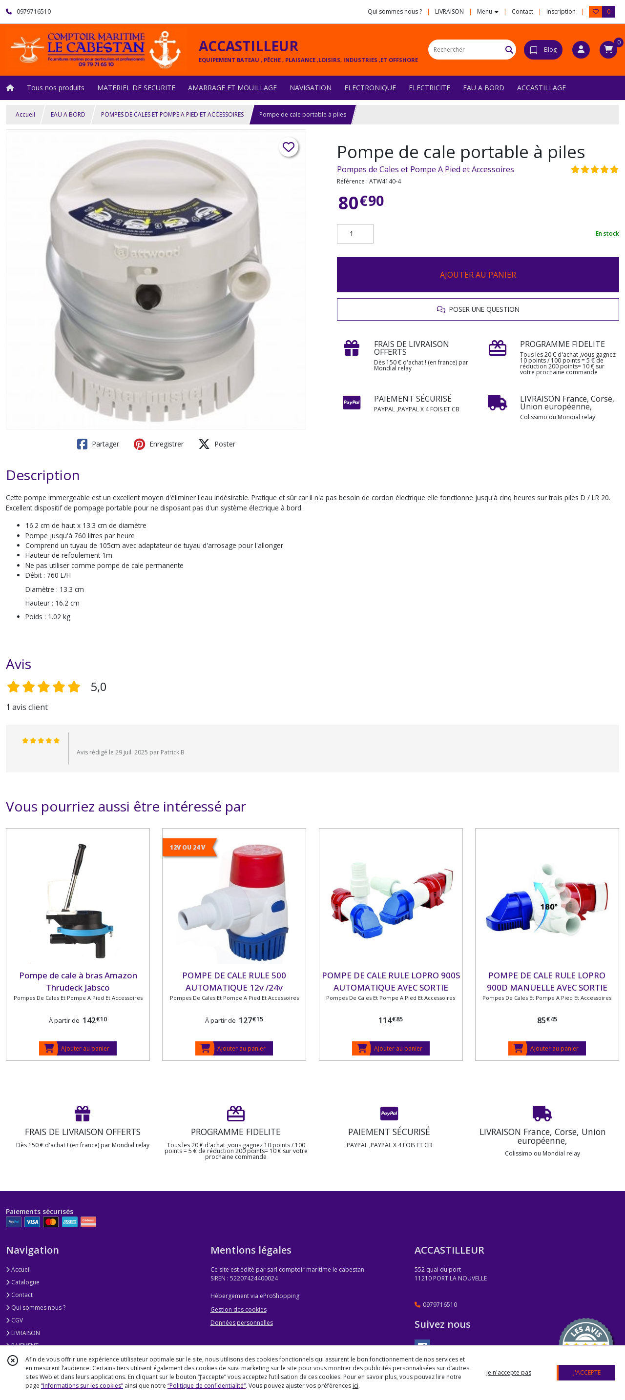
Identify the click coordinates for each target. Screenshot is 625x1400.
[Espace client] (581, 50)
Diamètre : (41, 589)
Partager (98, 444)
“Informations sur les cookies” (82, 1385)
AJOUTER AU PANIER (478, 274)
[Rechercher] (509, 49)
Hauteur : (39, 603)
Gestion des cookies (238, 1309)
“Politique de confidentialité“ (206, 1385)
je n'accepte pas (508, 1372)
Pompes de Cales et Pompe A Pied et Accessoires (425, 169)
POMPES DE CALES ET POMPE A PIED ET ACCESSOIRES (172, 114)
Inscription (561, 11)
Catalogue (23, 1282)
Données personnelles (241, 1323)
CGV (14, 1320)
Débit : (35, 575)
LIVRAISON (23, 1333)
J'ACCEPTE (587, 1372)
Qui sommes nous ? (35, 1307)
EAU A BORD (68, 114)
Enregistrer (159, 444)
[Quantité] (355, 233)
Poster (216, 444)
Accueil (25, 114)
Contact (522, 11)
